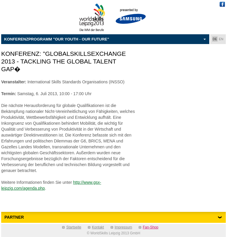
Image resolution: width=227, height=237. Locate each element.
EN (221, 39)
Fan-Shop (150, 227)
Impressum (123, 227)
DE (215, 39)
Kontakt (98, 227)
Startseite (73, 227)
